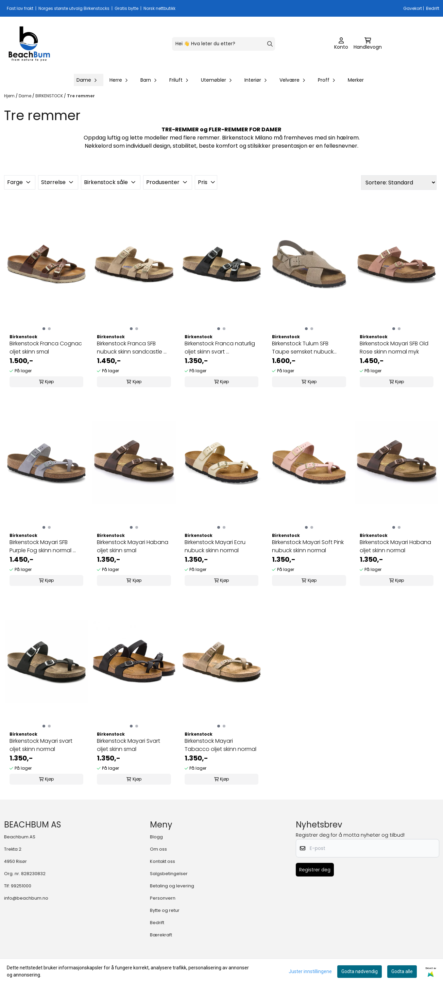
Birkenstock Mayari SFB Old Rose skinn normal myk (394, 348)
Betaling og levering (172, 886)
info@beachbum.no (26, 898)
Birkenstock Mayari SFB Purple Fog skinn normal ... (43, 546)
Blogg (156, 837)
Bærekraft (161, 935)
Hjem (10, 96)
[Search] (270, 44)
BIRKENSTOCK (49, 96)
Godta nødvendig (359, 971)
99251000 (21, 886)
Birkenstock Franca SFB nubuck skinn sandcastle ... (132, 348)
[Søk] (223, 44)
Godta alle (402, 971)
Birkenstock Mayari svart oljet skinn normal (41, 745)
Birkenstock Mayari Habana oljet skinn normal (395, 546)
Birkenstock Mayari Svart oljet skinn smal (128, 745)
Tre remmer (81, 96)
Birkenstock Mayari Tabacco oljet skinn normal (220, 745)
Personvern (162, 898)
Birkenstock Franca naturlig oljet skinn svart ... (220, 348)
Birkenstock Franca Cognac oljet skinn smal (46, 348)
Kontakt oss (162, 861)
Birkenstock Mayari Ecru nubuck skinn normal (215, 546)
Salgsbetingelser (169, 873)
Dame (25, 96)
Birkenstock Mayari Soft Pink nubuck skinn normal (308, 546)
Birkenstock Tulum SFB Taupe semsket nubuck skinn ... (303, 348)
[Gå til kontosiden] (341, 44)
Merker (356, 80)
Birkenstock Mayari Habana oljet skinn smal (132, 546)
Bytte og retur (165, 910)
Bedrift (157, 922)
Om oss (158, 849)
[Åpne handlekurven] (368, 44)
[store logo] (29, 44)
